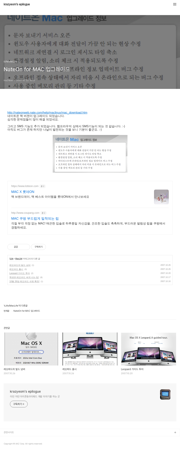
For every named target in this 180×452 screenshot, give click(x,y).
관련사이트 (9, 432)
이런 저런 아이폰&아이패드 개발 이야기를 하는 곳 (35, 396)
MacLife (18, 258)
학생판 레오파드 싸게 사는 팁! (24, 277)
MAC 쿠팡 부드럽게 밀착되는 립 (35, 218)
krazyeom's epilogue (17, 4)
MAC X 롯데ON (22, 192)
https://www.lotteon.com (25, 186)
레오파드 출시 (16, 269)
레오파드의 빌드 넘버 (20, 265)
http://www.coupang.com (25, 212)
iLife (11, 258)
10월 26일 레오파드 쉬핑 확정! (24, 281)
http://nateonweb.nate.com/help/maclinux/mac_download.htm (47, 112)
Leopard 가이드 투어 (19, 273)
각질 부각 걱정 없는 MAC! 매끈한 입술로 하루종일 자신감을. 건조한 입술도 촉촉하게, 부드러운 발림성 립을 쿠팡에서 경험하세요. (88, 225)
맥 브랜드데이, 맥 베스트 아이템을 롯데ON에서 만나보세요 (50, 196)
